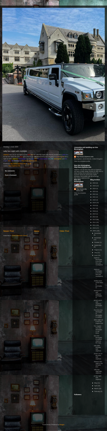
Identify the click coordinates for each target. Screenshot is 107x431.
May (95, 383)
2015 (94, 214)
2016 (94, 211)
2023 (94, 191)
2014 (94, 217)
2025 (94, 186)
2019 (94, 202)
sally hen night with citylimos (98, 371)
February (97, 391)
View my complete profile (82, 161)
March (96, 388)
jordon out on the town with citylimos (98, 356)
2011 (94, 225)
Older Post (64, 231)
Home (36, 231)
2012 (94, 222)
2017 (94, 208)
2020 (94, 200)
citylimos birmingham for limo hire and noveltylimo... (98, 262)
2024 (94, 188)
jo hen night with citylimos (97, 377)
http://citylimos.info (14, 166)
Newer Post (8, 231)
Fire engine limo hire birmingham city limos (98, 329)
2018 (94, 205)
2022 (94, 194)
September (97, 245)
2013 (94, 219)
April (96, 386)
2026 (94, 183)
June (96, 255)
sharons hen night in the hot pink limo (98, 364)
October (97, 242)
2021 (94, 197)
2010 (94, 228)
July (95, 252)
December (97, 233)
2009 (94, 231)
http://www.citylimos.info (29, 161)
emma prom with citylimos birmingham (98, 294)
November (97, 238)
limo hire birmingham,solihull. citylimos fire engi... (98, 339)
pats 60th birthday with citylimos (97, 348)
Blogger (62, 424)
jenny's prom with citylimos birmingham (98, 303)
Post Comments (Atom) (19, 235)
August (96, 250)
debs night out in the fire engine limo (98, 321)
